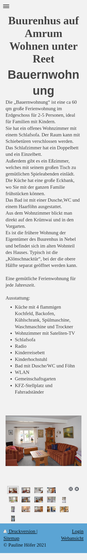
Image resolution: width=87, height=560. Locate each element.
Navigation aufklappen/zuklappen (43, 6)
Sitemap (11, 538)
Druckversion (19, 531)
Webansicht (72, 538)
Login (78, 531)
